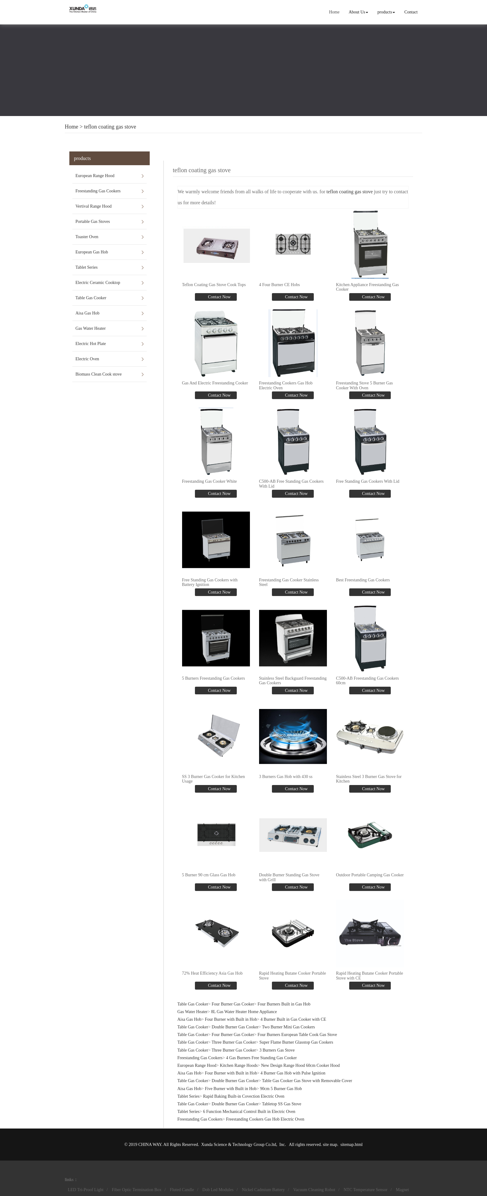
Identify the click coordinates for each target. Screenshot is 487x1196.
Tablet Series (86, 267)
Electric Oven (87, 359)
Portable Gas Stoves (92, 221)
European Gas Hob (91, 252)
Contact (411, 12)
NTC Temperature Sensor (365, 1189)
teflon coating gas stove (110, 127)
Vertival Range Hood (93, 206)
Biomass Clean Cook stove (98, 374)
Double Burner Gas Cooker (235, 1027)
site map (330, 1144)
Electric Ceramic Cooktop (97, 282)
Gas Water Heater (90, 328)
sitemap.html (351, 1144)
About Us (358, 12)
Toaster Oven (86, 236)
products (386, 12)
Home (334, 12)
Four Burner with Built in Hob (231, 1019)
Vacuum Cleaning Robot (314, 1189)
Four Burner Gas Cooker (233, 1004)
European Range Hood (95, 175)
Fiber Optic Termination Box (136, 1189)
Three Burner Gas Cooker (234, 1042)
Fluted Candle (182, 1189)
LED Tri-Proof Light (86, 1189)
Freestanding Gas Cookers (98, 191)
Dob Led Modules (217, 1189)
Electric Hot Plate (90, 343)
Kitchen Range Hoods (239, 1065)
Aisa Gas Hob (87, 313)
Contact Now (219, 297)
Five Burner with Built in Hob (230, 1088)
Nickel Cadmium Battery (263, 1189)
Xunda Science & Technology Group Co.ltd (238, 1144)
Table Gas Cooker (90, 298)
